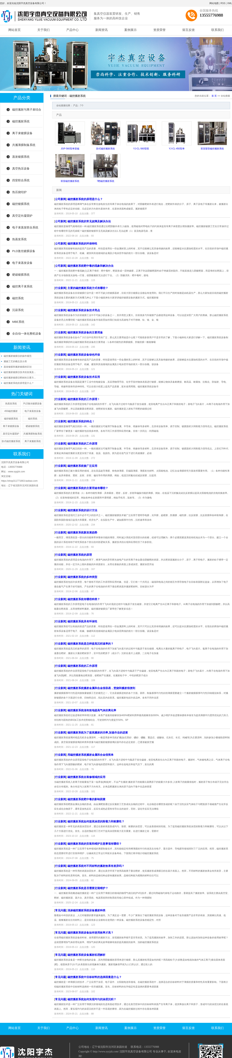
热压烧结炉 (19, 192)
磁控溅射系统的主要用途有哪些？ (87, 488)
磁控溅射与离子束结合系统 (26, 112)
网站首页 (14, 30)
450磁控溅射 (11, 411)
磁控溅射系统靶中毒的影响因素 (86, 799)
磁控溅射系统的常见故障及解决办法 (89, 221)
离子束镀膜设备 (22, 133)
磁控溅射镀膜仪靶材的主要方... (20, 377)
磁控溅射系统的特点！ (81, 421)
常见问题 (60, 910)
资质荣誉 (159, 30)
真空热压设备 (21, 168)
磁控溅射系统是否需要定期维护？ (87, 888)
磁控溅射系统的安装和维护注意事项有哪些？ (94, 843)
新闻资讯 (101, 30)
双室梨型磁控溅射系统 (212, 148)
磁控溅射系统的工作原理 (82, 443)
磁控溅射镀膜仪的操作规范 (18, 356)
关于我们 (43, 30)
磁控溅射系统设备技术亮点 (83, 310)
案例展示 (130, 30)
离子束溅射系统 (33, 441)
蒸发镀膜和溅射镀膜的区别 (18, 366)
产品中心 (72, 30)
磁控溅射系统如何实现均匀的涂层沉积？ (91, 999)
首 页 (214, 96)
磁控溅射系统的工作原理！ (83, 399)
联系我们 (217, 30)
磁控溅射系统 (21, 121)
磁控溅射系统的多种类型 (82, 576)
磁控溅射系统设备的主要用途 (85, 332)
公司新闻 (60, 199)
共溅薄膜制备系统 (23, 145)
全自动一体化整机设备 (26, 333)
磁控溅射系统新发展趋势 (82, 532)
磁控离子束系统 (22, 286)
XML (229, 3)
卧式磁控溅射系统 (11, 441)
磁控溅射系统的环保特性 (82, 243)
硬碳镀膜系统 (21, 274)
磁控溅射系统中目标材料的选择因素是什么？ (94, 977)
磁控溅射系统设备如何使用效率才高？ (90, 932)
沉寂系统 (18, 310)
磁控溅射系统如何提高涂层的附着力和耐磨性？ (95, 821)
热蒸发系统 (19, 239)
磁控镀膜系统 (21, 203)
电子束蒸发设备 (22, 262)
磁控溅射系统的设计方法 (82, 510)
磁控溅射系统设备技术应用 (83, 376)
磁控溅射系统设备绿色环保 (83, 354)
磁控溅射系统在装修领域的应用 (86, 777)
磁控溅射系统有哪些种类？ (83, 599)
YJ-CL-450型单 (176, 148)
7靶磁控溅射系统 (105, 181)
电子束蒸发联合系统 (25, 227)
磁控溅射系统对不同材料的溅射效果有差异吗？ (95, 865)
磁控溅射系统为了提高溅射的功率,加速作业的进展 (97, 732)
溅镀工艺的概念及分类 (15, 361)
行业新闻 (60, 288)
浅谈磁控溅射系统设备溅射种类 (86, 910)
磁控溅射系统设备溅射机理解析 (86, 954)
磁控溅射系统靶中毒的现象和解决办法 (90, 265)
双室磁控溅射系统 (70, 181)
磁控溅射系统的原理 (79, 554)
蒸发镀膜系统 (21, 156)
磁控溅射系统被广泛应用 (82, 465)
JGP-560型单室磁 (70, 148)
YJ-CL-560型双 (141, 148)
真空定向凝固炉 (22, 215)
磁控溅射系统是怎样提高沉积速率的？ (90, 643)
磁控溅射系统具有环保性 (82, 621)
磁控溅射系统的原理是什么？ (19, 383)
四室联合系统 (21, 180)
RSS (223, 3)
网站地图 (214, 3)
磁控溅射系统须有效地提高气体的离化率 (91, 710)
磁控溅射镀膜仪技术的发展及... (20, 372)
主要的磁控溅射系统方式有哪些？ (87, 288)
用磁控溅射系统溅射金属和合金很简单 (90, 754)
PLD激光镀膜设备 (23, 251)
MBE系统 (18, 321)
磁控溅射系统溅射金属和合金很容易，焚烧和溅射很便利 (101, 688)
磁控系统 (18, 298)
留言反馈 (188, 30)
